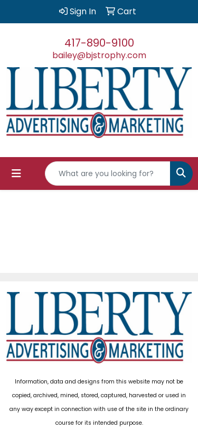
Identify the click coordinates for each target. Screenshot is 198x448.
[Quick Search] (108, 173)
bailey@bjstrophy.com (99, 55)
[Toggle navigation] (16, 173)
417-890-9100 (99, 42)
